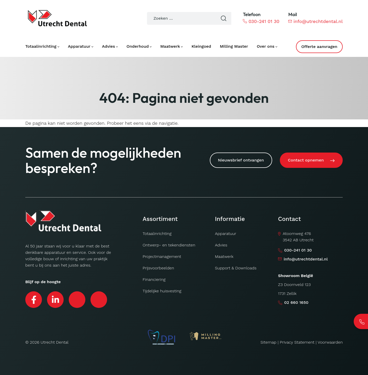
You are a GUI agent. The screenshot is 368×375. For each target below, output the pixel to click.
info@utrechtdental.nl (315, 21)
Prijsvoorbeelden (158, 268)
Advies (221, 245)
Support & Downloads (236, 268)
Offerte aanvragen (319, 46)
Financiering (154, 279)
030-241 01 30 (261, 21)
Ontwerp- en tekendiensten (169, 245)
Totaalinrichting (157, 233)
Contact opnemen (306, 160)
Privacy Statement (297, 342)
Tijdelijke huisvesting (162, 291)
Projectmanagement (162, 256)
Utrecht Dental (54, 342)
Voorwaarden (330, 342)
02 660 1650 (296, 302)
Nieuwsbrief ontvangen (241, 160)
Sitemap (268, 342)
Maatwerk (224, 256)
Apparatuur (225, 233)
